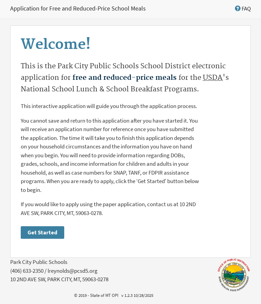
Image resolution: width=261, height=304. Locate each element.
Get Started (42, 232)
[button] (243, 8)
